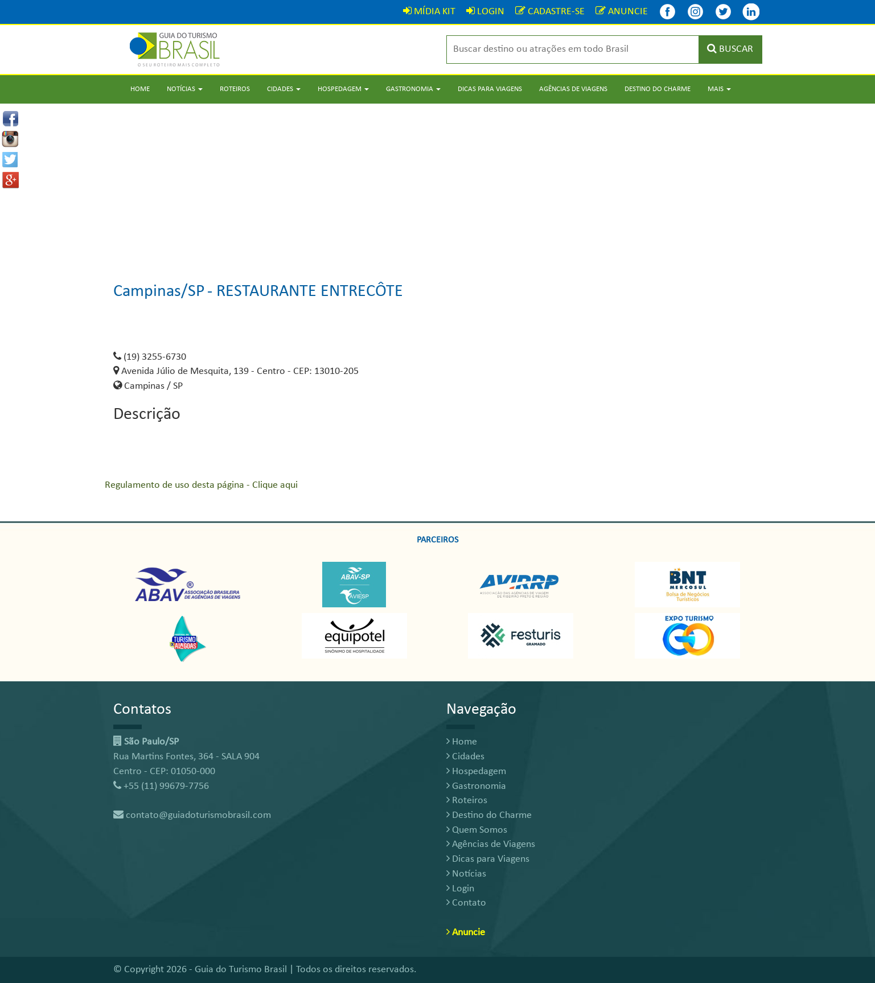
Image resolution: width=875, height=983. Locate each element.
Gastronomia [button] (413, 89)
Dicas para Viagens (490, 89)
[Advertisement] (437, 183)
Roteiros (235, 89)
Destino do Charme (658, 89)
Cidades (465, 756)
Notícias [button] (185, 89)
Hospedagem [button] (343, 89)
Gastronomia (476, 786)
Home (140, 89)
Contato (466, 903)
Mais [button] (719, 89)
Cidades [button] (284, 89)
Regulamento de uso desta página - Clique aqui (201, 485)
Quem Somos (476, 830)
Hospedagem (476, 771)
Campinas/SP (159, 292)
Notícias (466, 874)
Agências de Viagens (573, 89)
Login (460, 888)
